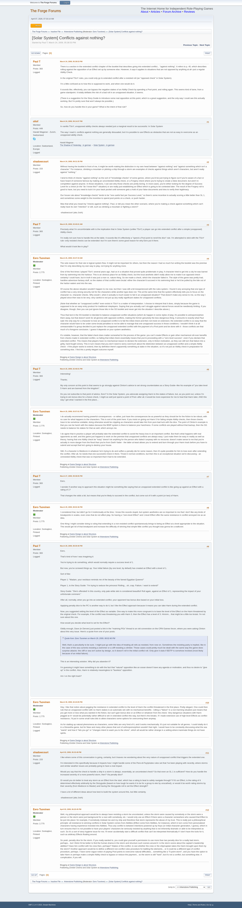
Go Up (34, 875)
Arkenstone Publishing (109, 360)
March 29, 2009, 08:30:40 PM (71, 546)
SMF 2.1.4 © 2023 (35, 905)
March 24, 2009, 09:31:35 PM (71, 161)
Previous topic (190, 45)
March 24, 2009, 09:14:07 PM (71, 121)
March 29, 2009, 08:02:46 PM (71, 507)
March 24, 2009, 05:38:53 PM (71, 61)
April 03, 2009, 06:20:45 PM (70, 809)
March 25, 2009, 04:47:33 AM (71, 258)
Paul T (36, 61)
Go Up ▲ (210, 905)
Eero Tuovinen (99, 32)
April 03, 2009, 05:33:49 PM (70, 752)
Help (189, 905)
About (144, 11)
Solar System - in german (104, 145)
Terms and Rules (199, 905)
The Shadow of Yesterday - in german (75, 145)
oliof (35, 121)
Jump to (171, 887)
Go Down (35, 53)
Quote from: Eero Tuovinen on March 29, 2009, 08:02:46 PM (90, 638)
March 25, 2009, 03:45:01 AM (71, 224)
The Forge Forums (45, 11)
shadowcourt (40, 161)
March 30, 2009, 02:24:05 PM (71, 702)
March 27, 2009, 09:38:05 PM (71, 476)
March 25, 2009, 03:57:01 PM (71, 411)
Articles (155, 11)
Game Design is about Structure (83, 357)
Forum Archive (172, 11)
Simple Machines (49, 905)
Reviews (189, 11)
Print (207, 53)
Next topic (205, 45)
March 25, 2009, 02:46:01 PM (71, 369)
